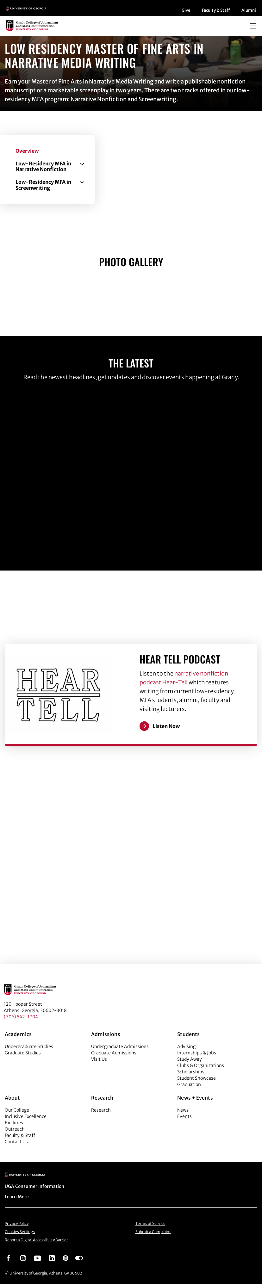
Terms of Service (150, 1223)
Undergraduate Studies (29, 1046)
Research (101, 1110)
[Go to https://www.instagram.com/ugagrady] (23, 1258)
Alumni (248, 10)
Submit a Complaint (153, 1231)
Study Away (189, 1059)
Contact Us (16, 1142)
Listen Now (166, 726)
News (183, 1110)
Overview (27, 151)
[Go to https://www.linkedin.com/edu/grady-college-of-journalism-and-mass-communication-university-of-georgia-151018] (52, 1258)
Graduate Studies (23, 1053)
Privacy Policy (16, 1223)
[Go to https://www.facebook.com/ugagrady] (8, 1258)
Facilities (14, 1123)
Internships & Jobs (196, 1053)
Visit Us (99, 1059)
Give (186, 10)
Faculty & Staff (216, 10)
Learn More (17, 1197)
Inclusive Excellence (26, 1116)
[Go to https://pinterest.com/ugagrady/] (65, 1258)
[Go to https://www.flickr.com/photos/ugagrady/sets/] (79, 1258)
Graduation (189, 1084)
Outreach (15, 1129)
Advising (186, 1046)
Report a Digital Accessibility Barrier (36, 1240)
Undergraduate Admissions (120, 1046)
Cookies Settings (20, 1231)
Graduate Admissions (113, 1053)
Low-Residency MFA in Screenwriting (43, 185)
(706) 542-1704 (21, 1017)
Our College (17, 1110)
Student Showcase (196, 1078)
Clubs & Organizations (200, 1065)
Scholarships (190, 1072)
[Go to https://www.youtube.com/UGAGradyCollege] (37, 1258)
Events (184, 1116)
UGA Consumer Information (34, 1186)
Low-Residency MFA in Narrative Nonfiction (43, 166)
